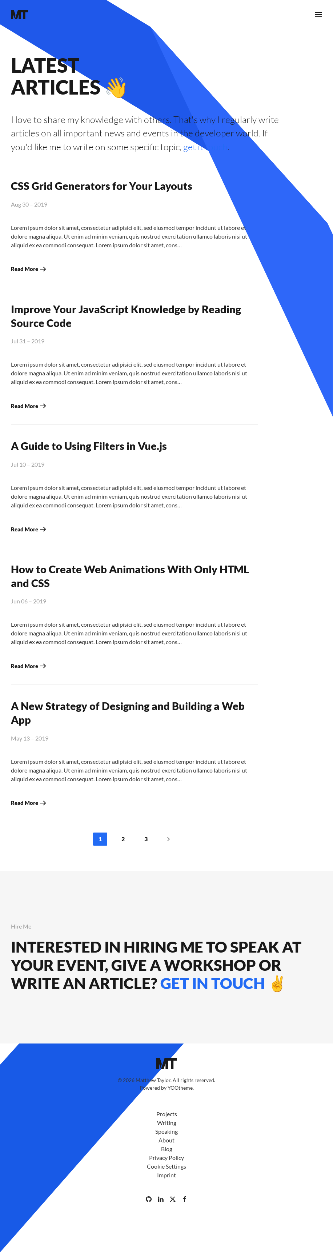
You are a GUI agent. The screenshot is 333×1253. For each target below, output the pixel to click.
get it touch (205, 146)
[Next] (168, 839)
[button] (318, 14)
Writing (166, 1122)
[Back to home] (19, 14)
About (166, 1140)
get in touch (212, 983)
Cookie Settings (166, 1166)
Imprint (166, 1175)
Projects (166, 1113)
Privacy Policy (166, 1157)
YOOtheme (180, 1088)
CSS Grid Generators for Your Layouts (101, 185)
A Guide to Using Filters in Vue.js (89, 445)
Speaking (166, 1131)
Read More (24, 269)
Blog (166, 1148)
